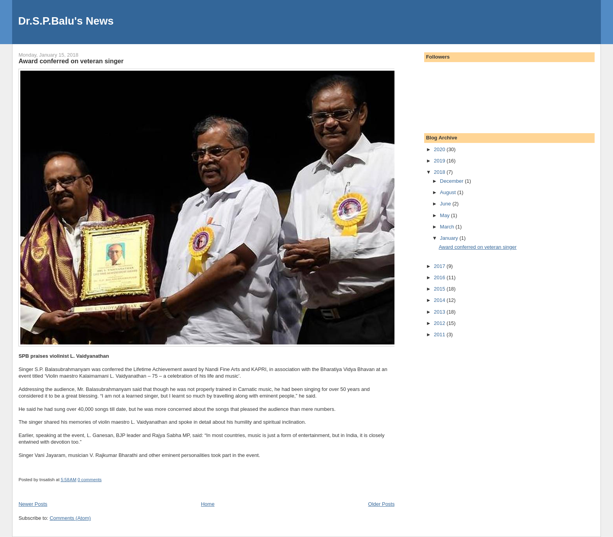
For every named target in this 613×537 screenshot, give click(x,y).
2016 (440, 277)
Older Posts (381, 504)
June (446, 204)
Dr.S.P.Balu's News (65, 21)
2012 (440, 323)
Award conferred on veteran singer (71, 60)
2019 (440, 161)
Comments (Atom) (70, 518)
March (447, 227)
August (448, 192)
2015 (440, 289)
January (449, 238)
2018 (440, 172)
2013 (440, 312)
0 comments (89, 479)
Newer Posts (32, 504)
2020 (440, 149)
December (452, 181)
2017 (440, 266)
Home (208, 504)
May (445, 215)
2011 (440, 334)
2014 (440, 300)
